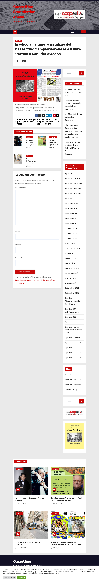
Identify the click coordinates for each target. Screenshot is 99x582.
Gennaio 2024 (71, 228)
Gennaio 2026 (71, 238)
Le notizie (18, 40)
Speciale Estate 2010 (73, 338)
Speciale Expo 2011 (72, 348)
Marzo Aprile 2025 (72, 268)
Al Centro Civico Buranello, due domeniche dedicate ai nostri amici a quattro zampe (73, 131)
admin (29, 166)
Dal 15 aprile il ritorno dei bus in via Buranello (73, 117)
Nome (18, 231)
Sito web (18, 258)
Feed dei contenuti (73, 379)
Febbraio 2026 (71, 223)
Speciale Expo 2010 (73, 343)
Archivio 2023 (70, 198)
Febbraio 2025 (71, 218)
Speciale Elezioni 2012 (73, 322)
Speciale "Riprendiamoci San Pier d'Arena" (73, 301)
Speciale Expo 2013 (73, 353)
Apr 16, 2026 (57, 544)
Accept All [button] (21, 577)
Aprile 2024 (70, 173)
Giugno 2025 (70, 243)
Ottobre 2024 (71, 278)
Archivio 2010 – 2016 (73, 188)
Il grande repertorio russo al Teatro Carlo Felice (73, 92)
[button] (77, 31)
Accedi (68, 375)
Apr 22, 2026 (31, 145)
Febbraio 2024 (71, 213)
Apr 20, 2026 (31, 163)
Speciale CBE (70, 317)
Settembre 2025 (72, 293)
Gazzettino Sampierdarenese (24, 12)
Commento (20, 188)
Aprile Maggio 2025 (73, 178)
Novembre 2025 (71, 273)
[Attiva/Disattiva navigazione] (72, 31)
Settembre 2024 (72, 288)
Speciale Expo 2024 (73, 358)
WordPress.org (71, 389)
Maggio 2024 (70, 258)
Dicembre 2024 (71, 203)
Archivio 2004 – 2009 (73, 183)
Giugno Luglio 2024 (72, 248)
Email (18, 244)
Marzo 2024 (70, 263)
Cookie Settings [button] (9, 577)
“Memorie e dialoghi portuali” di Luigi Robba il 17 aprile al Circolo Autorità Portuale (73, 148)
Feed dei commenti (73, 385)
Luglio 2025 (69, 253)
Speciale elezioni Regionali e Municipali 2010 (73, 330)
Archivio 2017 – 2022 (73, 193)
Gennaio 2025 (71, 233)
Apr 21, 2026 (54, 145)
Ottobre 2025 (70, 283)
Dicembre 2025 (71, 208)
